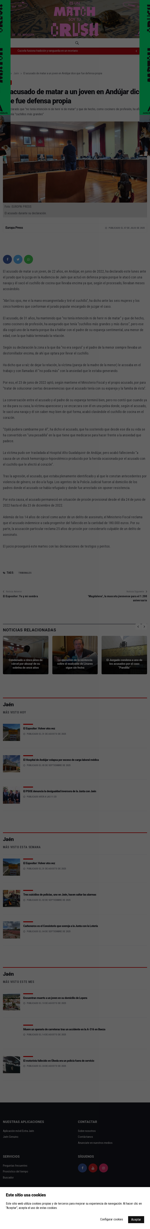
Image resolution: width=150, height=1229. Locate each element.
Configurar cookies (111, 1219)
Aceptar (136, 1219)
